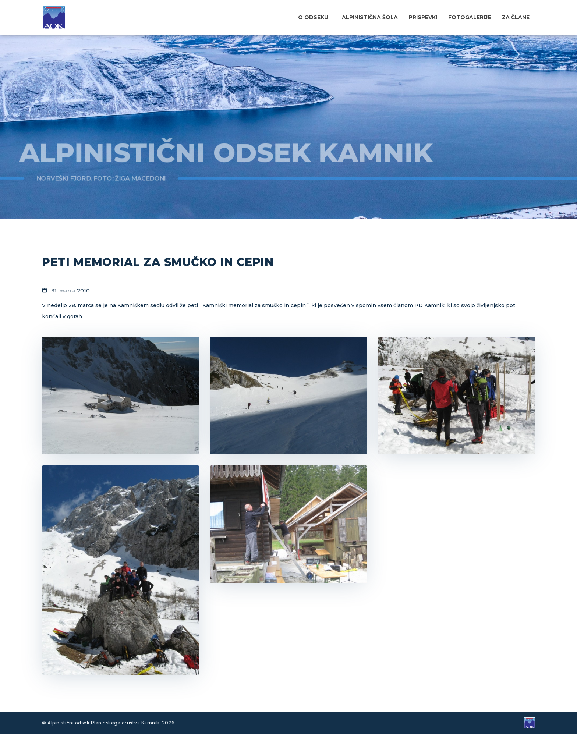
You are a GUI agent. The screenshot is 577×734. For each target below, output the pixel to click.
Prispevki (423, 17)
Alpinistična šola (370, 17)
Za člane (516, 17)
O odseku (313, 17)
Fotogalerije (469, 17)
